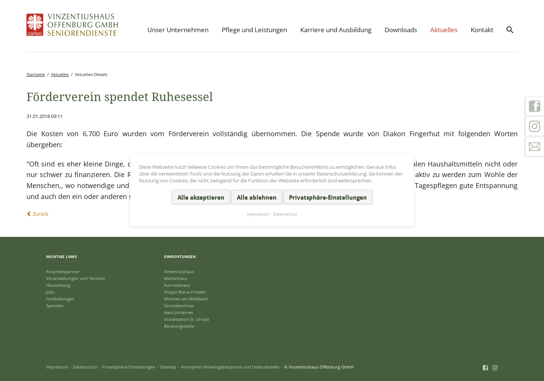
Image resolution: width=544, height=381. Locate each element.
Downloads (401, 29)
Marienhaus (175, 278)
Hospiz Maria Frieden (185, 292)
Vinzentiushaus (179, 271)
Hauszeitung (58, 285)
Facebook (534, 105)
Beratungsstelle (179, 326)
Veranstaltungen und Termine (75, 278)
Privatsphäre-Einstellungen (128, 367)
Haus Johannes (178, 312)
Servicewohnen (179, 305)
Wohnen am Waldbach (186, 299)
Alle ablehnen (257, 197)
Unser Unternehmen (178, 29)
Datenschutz (85, 367)
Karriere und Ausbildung (335, 29)
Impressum (57, 367)
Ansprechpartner (63, 271)
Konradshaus (177, 285)
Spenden (54, 305)
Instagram (534, 126)
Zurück (40, 213)
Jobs (50, 292)
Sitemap (168, 367)
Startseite (35, 74)
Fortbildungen (60, 299)
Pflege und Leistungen (254, 29)
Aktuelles (443, 29)
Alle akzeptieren (201, 197)
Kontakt (482, 29)
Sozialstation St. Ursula (186, 319)
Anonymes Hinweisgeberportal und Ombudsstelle (230, 367)
